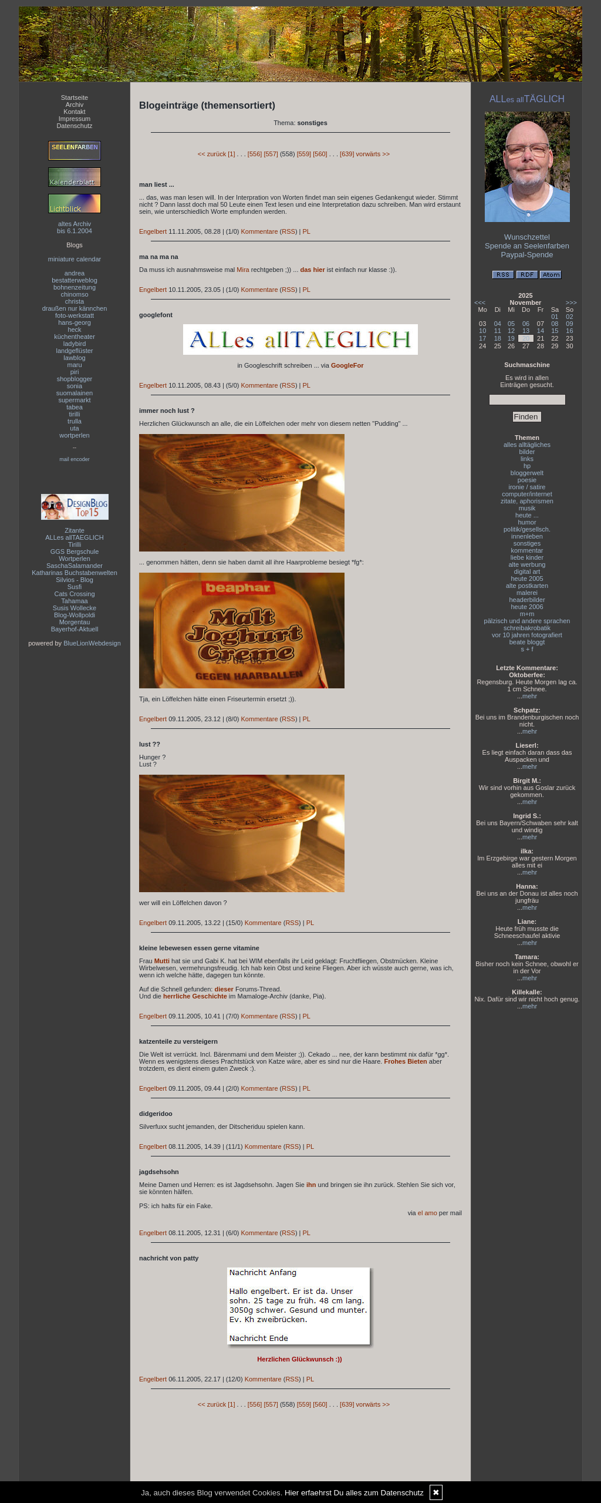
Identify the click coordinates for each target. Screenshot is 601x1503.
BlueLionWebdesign (92, 643)
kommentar (527, 550)
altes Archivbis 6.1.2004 (74, 227)
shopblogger (75, 378)
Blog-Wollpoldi (74, 614)
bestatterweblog (74, 280)
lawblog (74, 357)
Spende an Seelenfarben (527, 245)
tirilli (74, 414)
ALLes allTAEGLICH (74, 537)
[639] (347, 153)
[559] (304, 153)
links (527, 458)
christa (74, 301)
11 (497, 330)
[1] (231, 153)
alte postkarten (527, 585)
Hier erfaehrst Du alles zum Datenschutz (354, 1492)
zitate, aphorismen (527, 501)
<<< (479, 302)
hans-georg (74, 322)
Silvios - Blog (74, 579)
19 (511, 338)
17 (482, 338)
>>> (571, 302)
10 (482, 330)
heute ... (527, 515)
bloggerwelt (527, 472)
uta (74, 428)
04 (497, 323)
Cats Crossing (74, 593)
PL (306, 231)
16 (569, 330)
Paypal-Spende (527, 254)
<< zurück (212, 153)
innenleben (527, 536)
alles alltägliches (527, 444)
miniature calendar (75, 259)
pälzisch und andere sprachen (527, 620)
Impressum (74, 118)
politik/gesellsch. (527, 529)
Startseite (74, 97)
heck (74, 329)
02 (569, 316)
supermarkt (74, 400)
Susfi (74, 586)
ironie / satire (527, 486)
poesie (527, 479)
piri (74, 371)
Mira (243, 269)
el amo (427, 1212)
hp (527, 465)
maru (74, 364)
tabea (74, 407)
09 (569, 323)
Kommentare (259, 231)
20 (525, 338)
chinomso (74, 294)
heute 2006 (527, 606)
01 (554, 316)
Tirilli (74, 544)
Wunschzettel (527, 237)
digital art (527, 571)
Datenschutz (74, 125)
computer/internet (527, 493)
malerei (527, 592)
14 (540, 330)
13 (525, 330)
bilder (527, 451)
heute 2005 (527, 578)
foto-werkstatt (74, 315)
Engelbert (153, 231)
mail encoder (74, 459)
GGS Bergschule (74, 551)
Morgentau (74, 622)
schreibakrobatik (527, 627)
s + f (527, 649)
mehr (529, 696)
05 (511, 323)
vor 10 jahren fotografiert (527, 634)
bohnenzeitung (74, 287)
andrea (75, 273)
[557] (271, 153)
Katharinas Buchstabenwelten (74, 572)
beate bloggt (527, 641)
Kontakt (74, 111)
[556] (255, 153)
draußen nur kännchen (74, 308)
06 (525, 323)
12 (511, 330)
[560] (320, 153)
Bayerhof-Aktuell (75, 629)
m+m (527, 613)
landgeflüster (74, 350)
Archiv (75, 104)
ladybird (74, 343)
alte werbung (527, 564)
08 (554, 323)
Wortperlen (74, 558)
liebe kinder (527, 557)
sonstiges (527, 543)
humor (527, 522)
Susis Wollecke (74, 607)
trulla (74, 421)
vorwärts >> (373, 153)
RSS (288, 231)
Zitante (75, 530)
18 (497, 338)
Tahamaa (74, 600)
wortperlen (74, 435)
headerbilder (527, 599)
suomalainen (74, 392)
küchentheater (74, 336)
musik (527, 508)
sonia (74, 385)
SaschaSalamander (74, 565)
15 (554, 330)
